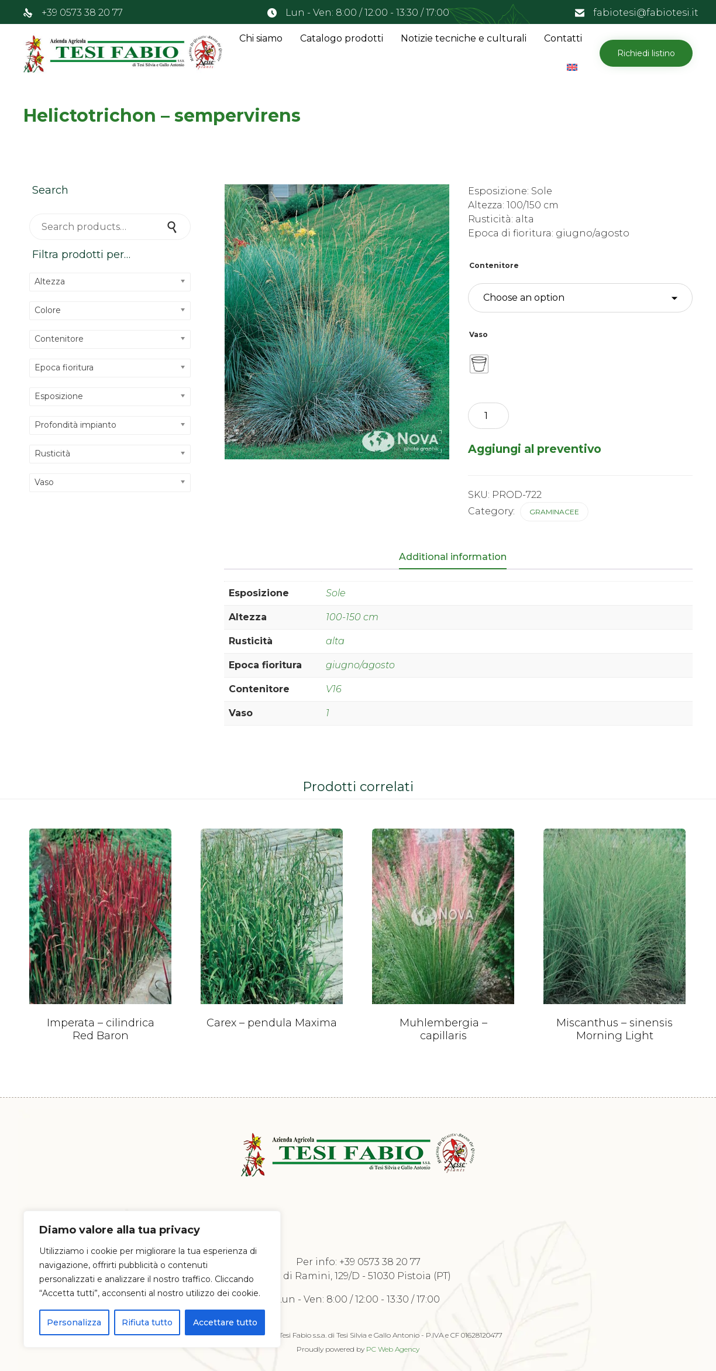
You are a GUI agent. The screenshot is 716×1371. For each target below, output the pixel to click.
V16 (334, 689)
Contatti (563, 38)
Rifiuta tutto (147, 1322)
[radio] (479, 364)
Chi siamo (261, 38)
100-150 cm (352, 617)
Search (173, 227)
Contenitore (494, 265)
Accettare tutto (225, 1322)
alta (335, 641)
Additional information (453, 556)
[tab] (458, 557)
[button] (646, 53)
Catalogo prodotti (341, 38)
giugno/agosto (360, 665)
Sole (336, 593)
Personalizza (74, 1322)
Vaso (478, 334)
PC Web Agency (392, 1349)
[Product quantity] (488, 416)
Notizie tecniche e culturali (463, 38)
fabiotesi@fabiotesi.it (645, 12)
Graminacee (554, 511)
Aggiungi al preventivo (534, 449)
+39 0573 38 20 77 (82, 12)
